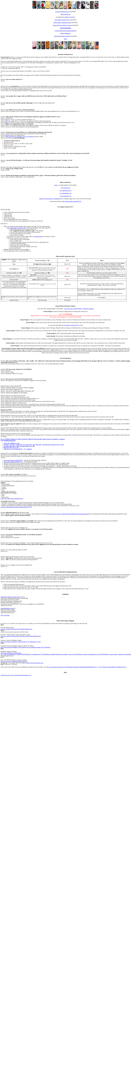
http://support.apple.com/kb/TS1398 (16, 228)
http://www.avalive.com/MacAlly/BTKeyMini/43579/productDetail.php (68, 514)
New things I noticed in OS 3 (62, 19)
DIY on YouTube (5, 615)
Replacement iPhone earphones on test (10, 597)
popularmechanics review (7, 608)
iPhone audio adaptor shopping (62, 36)
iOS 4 (73, 17)
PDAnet (7, 135)
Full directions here (9, 440)
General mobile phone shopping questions (65, 30)
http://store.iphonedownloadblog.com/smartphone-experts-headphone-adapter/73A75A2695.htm (25, 647)
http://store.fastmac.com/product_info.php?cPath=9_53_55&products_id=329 (21, 641)
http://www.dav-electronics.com (35, 663)
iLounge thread (38, 236)
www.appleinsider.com (65, 190)
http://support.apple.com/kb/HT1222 (71, 201)
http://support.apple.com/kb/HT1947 (13, 460)
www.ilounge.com (65, 187)
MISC (65, 39)
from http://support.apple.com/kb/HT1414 (12, 498)
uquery (56, 185)
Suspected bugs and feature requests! (62, 25)
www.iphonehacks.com (65, 193)
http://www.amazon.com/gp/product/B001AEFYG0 (14, 661)
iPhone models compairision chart (62, 22)
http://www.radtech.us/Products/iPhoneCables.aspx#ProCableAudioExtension (21, 636)
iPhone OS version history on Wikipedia (49, 198)
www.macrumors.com (65, 196)
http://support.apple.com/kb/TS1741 (13, 461)
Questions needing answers (62, 11)
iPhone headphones (66, 33)
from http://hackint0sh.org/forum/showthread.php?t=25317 (16, 507)
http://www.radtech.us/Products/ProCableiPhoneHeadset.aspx (16, 629)
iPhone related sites (65, 14)
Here (6, 119)
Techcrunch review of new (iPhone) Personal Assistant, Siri (16, 675)
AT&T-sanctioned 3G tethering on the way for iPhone (19, 136)
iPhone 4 (67, 17)
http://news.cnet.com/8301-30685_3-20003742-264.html (78, 308)
